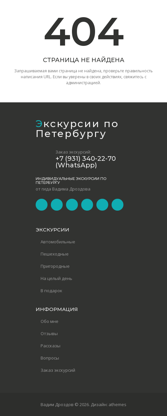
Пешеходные (55, 254)
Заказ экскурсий (58, 370)
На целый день (56, 278)
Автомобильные (58, 242)
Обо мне (49, 321)
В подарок (51, 291)
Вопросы (50, 358)
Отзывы (49, 333)
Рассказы (50, 346)
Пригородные (55, 266)
